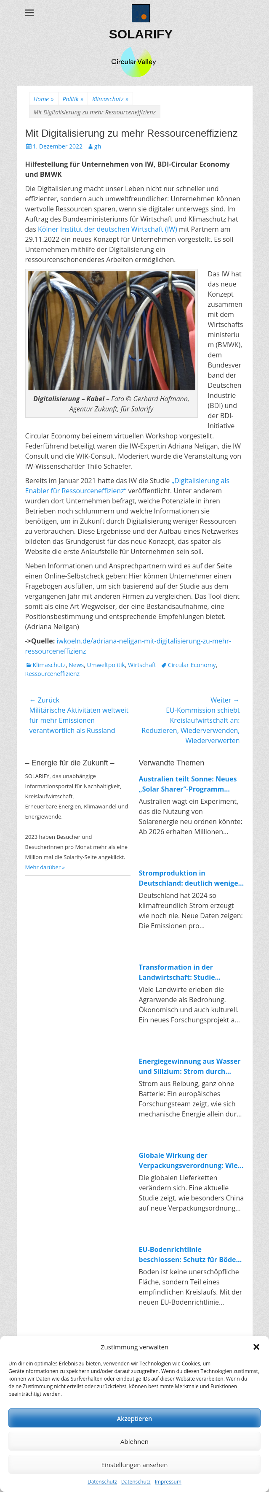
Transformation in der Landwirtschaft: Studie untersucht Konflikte (177, 972)
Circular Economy (192, 665)
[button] (256, 1347)
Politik (73, 99)
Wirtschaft (142, 665)
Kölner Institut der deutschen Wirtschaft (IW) (107, 229)
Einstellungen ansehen (134, 1464)
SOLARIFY (141, 34)
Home (44, 99)
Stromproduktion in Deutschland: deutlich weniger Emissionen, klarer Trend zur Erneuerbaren (190, 878)
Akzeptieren (134, 1418)
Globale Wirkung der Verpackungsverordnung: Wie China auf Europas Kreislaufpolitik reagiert (188, 1160)
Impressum (168, 1481)
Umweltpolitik (106, 665)
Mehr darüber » (45, 867)
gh (97, 146)
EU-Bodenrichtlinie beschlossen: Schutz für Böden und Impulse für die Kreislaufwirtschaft (190, 1255)
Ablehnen (134, 1441)
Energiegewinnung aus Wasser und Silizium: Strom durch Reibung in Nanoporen (190, 1066)
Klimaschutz (110, 99)
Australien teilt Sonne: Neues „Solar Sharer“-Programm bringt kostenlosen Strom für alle (188, 784)
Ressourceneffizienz (52, 674)
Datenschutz (102, 1481)
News (76, 665)
